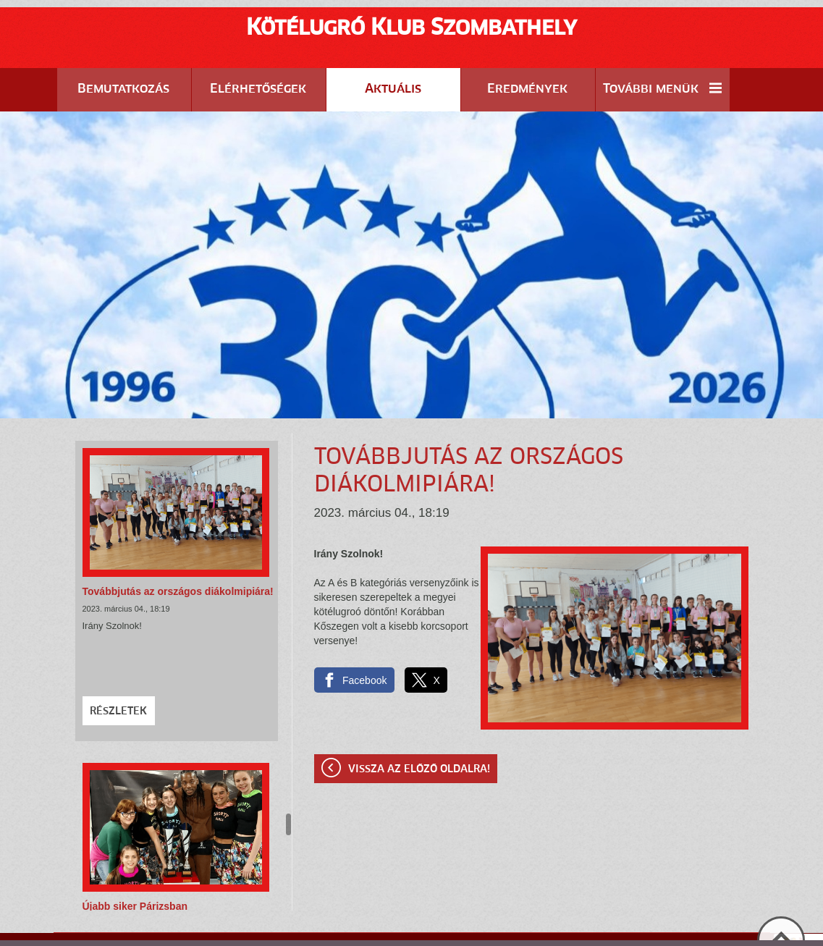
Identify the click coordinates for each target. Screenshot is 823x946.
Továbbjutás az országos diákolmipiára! (178, 555)
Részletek (118, 675)
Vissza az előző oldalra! (419, 733)
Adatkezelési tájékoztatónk (501, 931)
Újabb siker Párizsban (135, 870)
